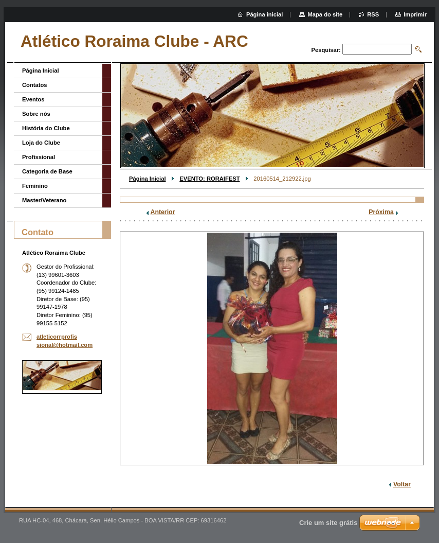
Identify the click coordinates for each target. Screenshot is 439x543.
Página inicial (264, 14)
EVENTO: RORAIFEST (209, 179)
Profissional (38, 157)
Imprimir (415, 14)
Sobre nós (36, 114)
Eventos (33, 99)
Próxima (381, 212)
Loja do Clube (41, 142)
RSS (373, 14)
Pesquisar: (326, 50)
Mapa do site (324, 14)
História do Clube (46, 128)
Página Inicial (147, 179)
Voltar (402, 484)
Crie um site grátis (328, 523)
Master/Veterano (44, 200)
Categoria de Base (47, 171)
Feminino (35, 186)
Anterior (163, 212)
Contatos (34, 85)
